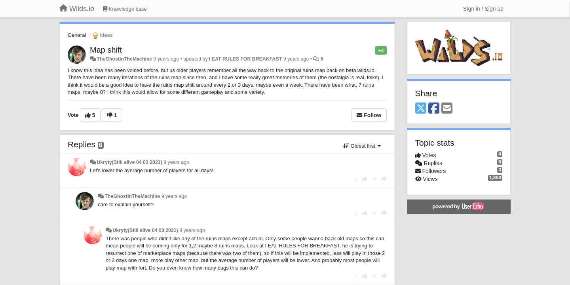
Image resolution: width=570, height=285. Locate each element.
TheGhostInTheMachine (124, 59)
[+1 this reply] (364, 179)
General (77, 35)
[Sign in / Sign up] (483, 8)
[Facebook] (433, 109)
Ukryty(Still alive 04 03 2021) (129, 162)
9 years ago (176, 162)
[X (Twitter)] (420, 109)
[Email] (446, 109)
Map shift (106, 50)
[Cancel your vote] (374, 179)
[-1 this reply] (384, 179)
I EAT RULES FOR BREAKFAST (245, 59)
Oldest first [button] (361, 146)
